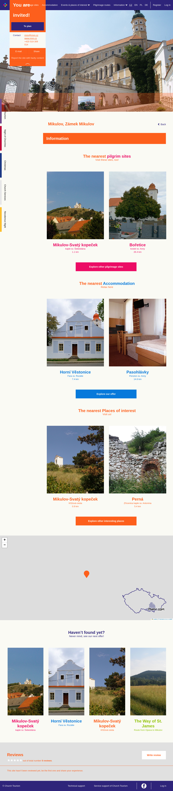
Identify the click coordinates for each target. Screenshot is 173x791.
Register (157, 5)
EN (136, 5)
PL (141, 5)
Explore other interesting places (106, 521)
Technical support (76, 786)
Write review (154, 755)
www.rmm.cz (30, 38)
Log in (167, 5)
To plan (27, 26)
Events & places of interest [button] (75, 5)
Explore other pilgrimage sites (106, 266)
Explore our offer (106, 394)
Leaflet (154, 619)
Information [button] (121, 5)
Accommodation (50, 5)
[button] (86, 574)
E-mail (18, 51)
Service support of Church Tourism (111, 786)
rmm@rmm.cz (31, 35)
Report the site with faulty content (27, 58)
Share (37, 51)
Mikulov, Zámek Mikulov (71, 124)
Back (162, 124)
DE (146, 5)
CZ (130, 5)
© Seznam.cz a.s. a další (165, 619)
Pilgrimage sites (31, 5)
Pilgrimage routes (101, 5)
